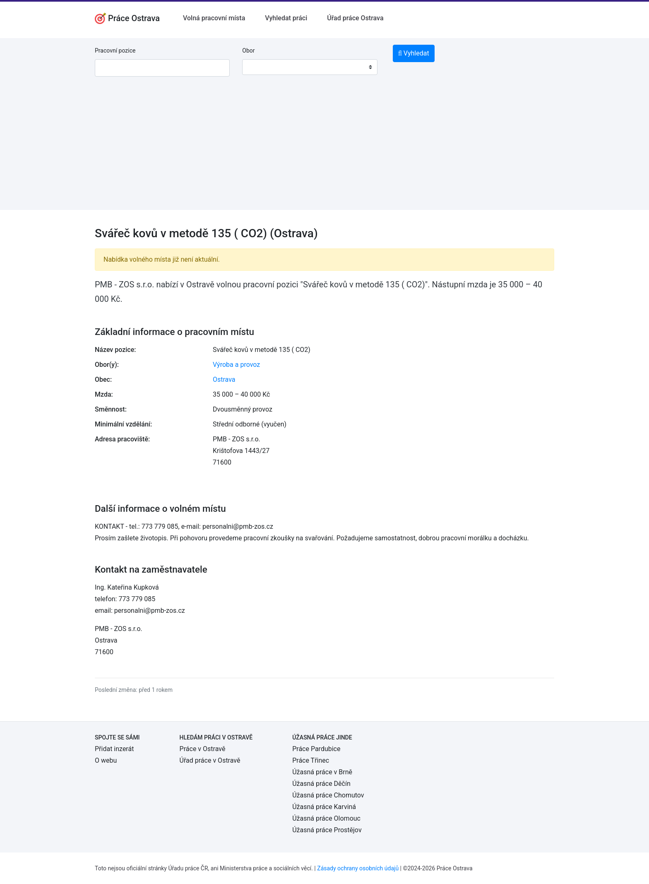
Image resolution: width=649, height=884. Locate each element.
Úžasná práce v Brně (322, 772)
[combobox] (309, 67)
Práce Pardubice (316, 749)
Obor (248, 50)
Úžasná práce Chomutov (328, 795)
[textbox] (259, 67)
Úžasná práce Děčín (321, 784)
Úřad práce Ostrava (355, 18)
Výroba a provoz (236, 365)
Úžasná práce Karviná (324, 807)
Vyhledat (413, 53)
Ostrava (224, 379)
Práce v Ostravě (203, 749)
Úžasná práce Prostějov (326, 830)
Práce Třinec (310, 760)
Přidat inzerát (114, 749)
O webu (106, 760)
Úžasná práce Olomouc (326, 818)
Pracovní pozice (115, 50)
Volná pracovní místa (214, 18)
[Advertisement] (324, 152)
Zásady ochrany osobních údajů (358, 868)
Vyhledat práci (286, 18)
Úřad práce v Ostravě (210, 760)
